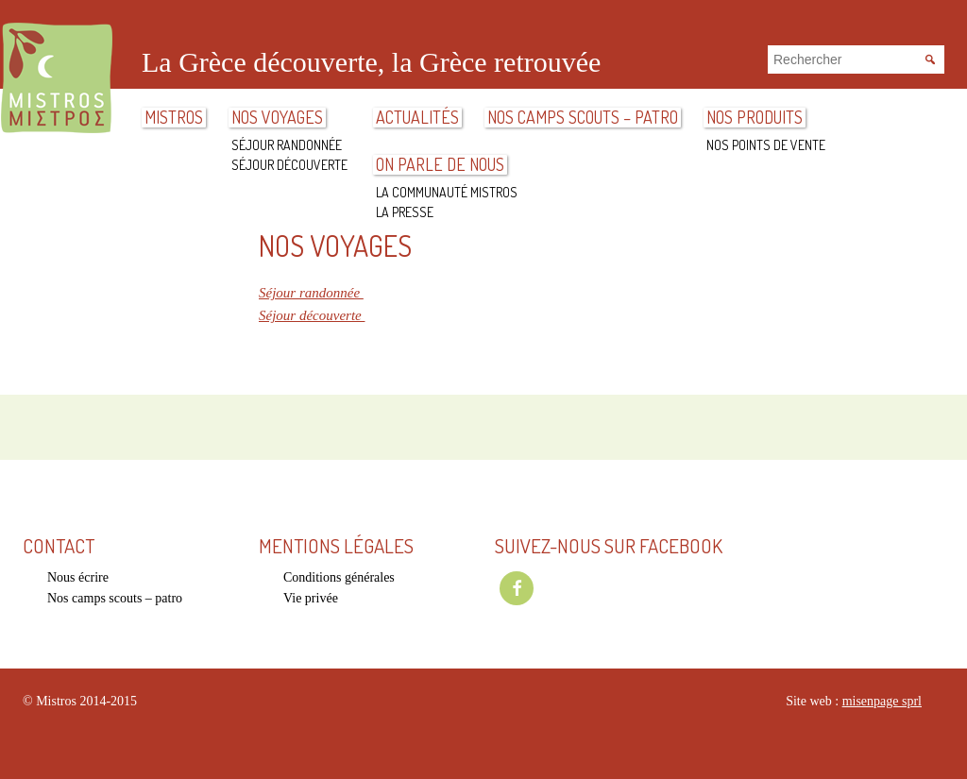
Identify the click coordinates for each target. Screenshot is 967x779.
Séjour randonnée (286, 145)
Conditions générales (339, 577)
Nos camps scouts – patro (582, 117)
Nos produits (754, 117)
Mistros (56, 79)
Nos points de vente (765, 145)
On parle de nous (440, 165)
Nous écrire (78, 577)
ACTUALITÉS (417, 117)
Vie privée (310, 598)
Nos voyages (277, 117)
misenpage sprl (882, 701)
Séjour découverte (289, 165)
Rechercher (929, 57)
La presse (404, 212)
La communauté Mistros (446, 192)
